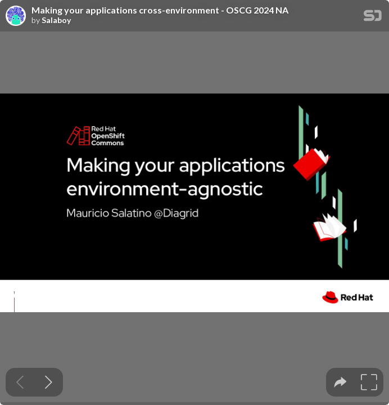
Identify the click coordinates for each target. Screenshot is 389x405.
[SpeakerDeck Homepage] (373, 17)
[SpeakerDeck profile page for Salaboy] (16, 16)
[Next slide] (48, 382)
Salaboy (56, 20)
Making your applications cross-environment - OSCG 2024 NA (159, 10)
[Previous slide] (20, 382)
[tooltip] (340, 382)
